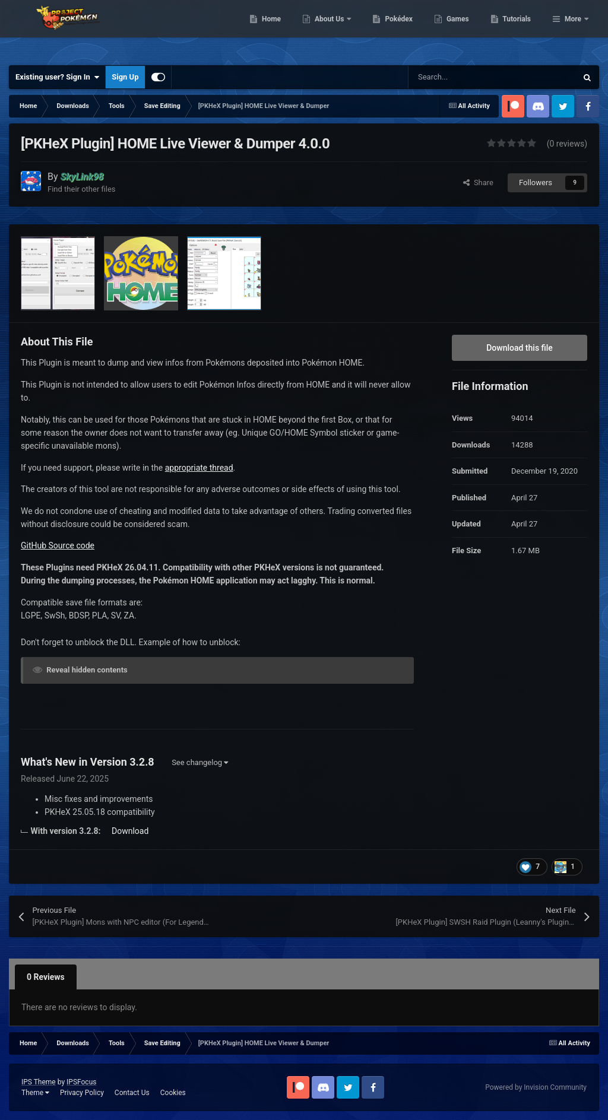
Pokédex (460, 30)
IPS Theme (38, 1082)
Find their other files (82, 189)
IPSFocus (81, 1082)
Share (478, 182)
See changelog (200, 762)
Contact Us (132, 1093)
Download (130, 831)
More (573, 30)
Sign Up (125, 76)
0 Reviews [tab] (46, 977)
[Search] (467, 77)
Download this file (519, 348)
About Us (391, 30)
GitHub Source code (57, 545)
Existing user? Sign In (57, 77)
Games (518, 30)
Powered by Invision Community (536, 1087)
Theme (35, 1093)
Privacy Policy (82, 1093)
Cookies (173, 1093)
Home (332, 30)
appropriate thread (199, 467)
